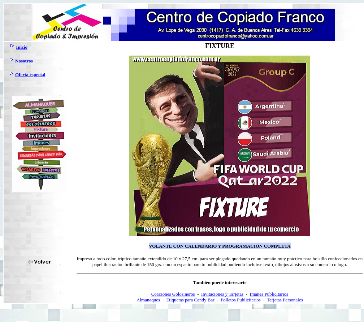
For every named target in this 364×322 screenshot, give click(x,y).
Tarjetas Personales (285, 300)
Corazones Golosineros (173, 294)
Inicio (21, 47)
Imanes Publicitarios (269, 294)
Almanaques (148, 300)
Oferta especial (30, 74)
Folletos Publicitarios (241, 300)
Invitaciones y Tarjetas (222, 294)
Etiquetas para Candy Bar (190, 300)
